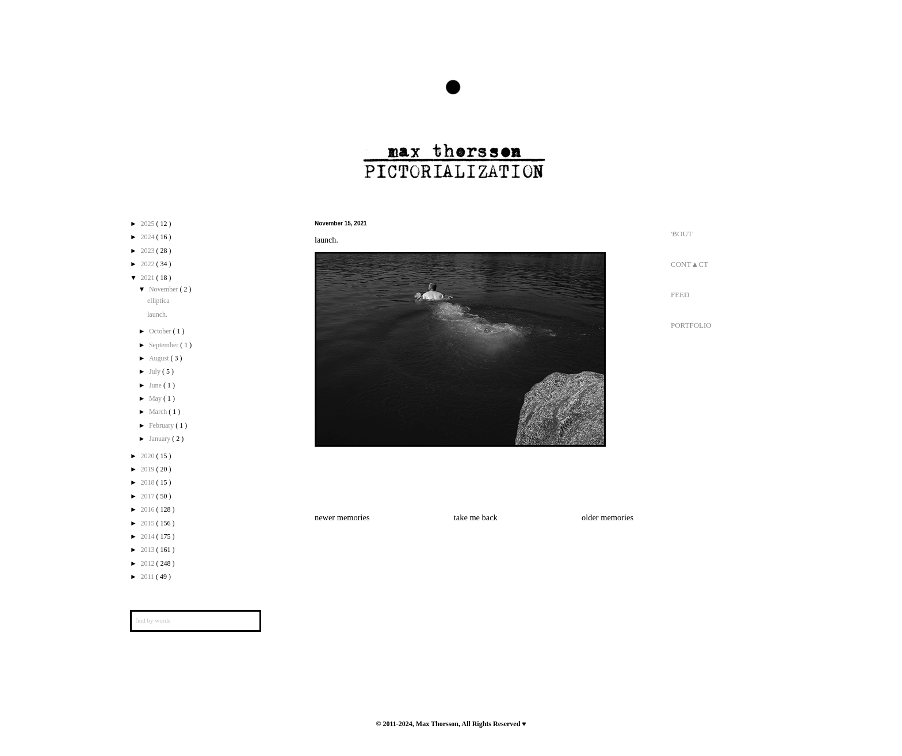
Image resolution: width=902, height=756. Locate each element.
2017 (148, 496)
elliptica (158, 301)
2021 (148, 278)
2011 (148, 577)
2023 (148, 251)
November (164, 289)
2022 (148, 264)
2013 (148, 550)
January (160, 439)
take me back (476, 517)
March (159, 412)
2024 (148, 237)
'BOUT (682, 233)
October (161, 331)
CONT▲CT (689, 264)
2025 (148, 224)
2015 (148, 523)
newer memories (342, 517)
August (160, 358)
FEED (680, 294)
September (164, 345)
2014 (148, 536)
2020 (148, 456)
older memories (607, 517)
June (156, 385)
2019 (148, 469)
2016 (148, 509)
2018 (148, 482)
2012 (148, 563)
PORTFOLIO (691, 325)
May (156, 398)
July (155, 371)
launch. (157, 314)
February (162, 425)
